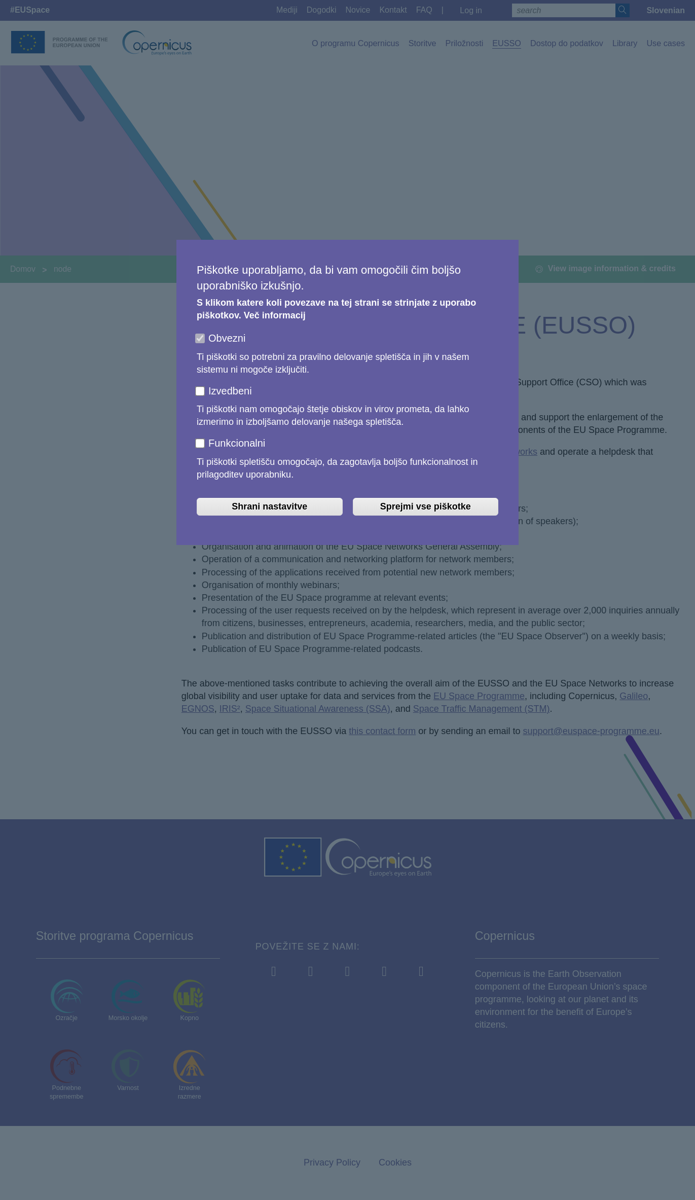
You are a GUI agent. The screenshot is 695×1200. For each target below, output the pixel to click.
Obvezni (226, 338)
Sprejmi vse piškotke (425, 506)
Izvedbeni (230, 390)
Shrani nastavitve (269, 506)
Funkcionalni (236, 443)
